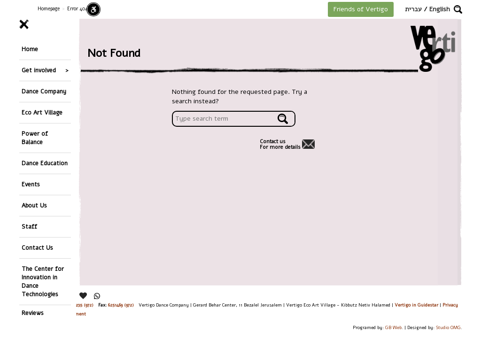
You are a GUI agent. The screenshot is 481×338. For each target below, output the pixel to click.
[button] (458, 9)
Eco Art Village (42, 112)
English (439, 9)
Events (31, 184)
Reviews (33, 313)
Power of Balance (35, 138)
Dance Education (45, 163)
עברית (413, 9)
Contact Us (37, 248)
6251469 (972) (121, 305)
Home (30, 49)
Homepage (49, 8)
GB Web (393, 327)
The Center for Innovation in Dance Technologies (43, 281)
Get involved (39, 70)
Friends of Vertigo (361, 9)
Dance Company (44, 91)
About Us (34, 205)
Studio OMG (448, 327)
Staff (29, 226)
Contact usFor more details (280, 144)
